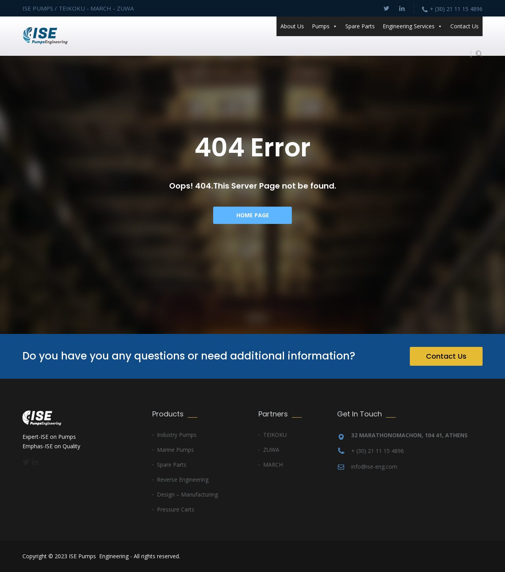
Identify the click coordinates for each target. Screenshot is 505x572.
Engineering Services (412, 26)
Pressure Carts (175, 509)
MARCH (273, 464)
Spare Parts (360, 26)
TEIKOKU (275, 434)
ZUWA (271, 449)
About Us (292, 26)
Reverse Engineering (182, 479)
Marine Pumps (175, 449)
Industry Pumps (177, 434)
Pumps (324, 26)
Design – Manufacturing (187, 494)
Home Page (252, 215)
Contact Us (464, 26)
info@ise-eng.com (374, 466)
